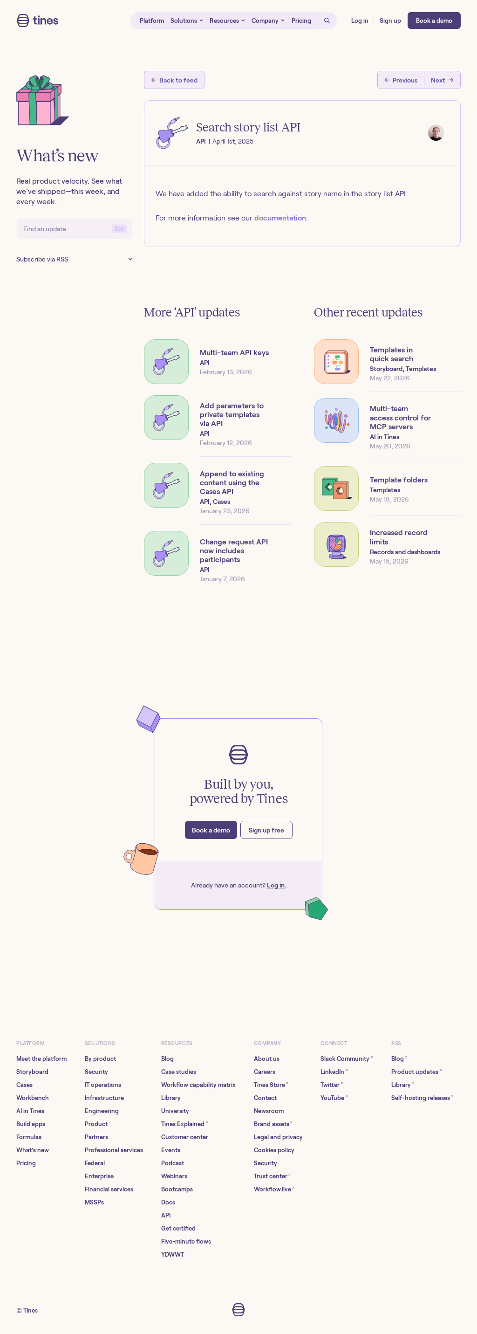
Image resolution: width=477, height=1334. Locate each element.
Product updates (416, 1071)
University (175, 1110)
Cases (24, 1084)
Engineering (102, 1110)
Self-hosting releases (422, 1097)
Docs (168, 1202)
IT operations (103, 1084)
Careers (264, 1071)
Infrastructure (104, 1097)
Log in (276, 885)
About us (266, 1058)
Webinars (174, 1176)
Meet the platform (41, 1058)
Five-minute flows (186, 1241)
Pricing (26, 1163)
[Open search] (327, 20)
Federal (95, 1163)
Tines (30, 1310)
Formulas (28, 1137)
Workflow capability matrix (198, 1084)
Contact (265, 1097)
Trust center (272, 1176)
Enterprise (99, 1176)
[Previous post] (400, 80)
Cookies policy (274, 1150)
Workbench (32, 1097)
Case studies (178, 1071)
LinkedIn (334, 1071)
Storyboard (32, 1071)
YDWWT (172, 1254)
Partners (96, 1137)
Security (96, 1071)
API (165, 1215)
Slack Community (346, 1058)
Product (96, 1124)
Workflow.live (274, 1189)
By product (100, 1058)
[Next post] (442, 80)
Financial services (109, 1189)
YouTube (334, 1097)
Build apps (30, 1124)
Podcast (172, 1163)
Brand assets (273, 1124)
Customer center (184, 1137)
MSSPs (94, 1202)
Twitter (331, 1084)
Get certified (178, 1228)
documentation (280, 218)
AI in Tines (30, 1110)
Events (170, 1150)
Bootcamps (177, 1189)
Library (171, 1097)
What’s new (32, 1150)
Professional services (114, 1150)
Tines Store (271, 1084)
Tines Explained (184, 1124)
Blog (167, 1058)
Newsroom (269, 1110)
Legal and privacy (278, 1137)
